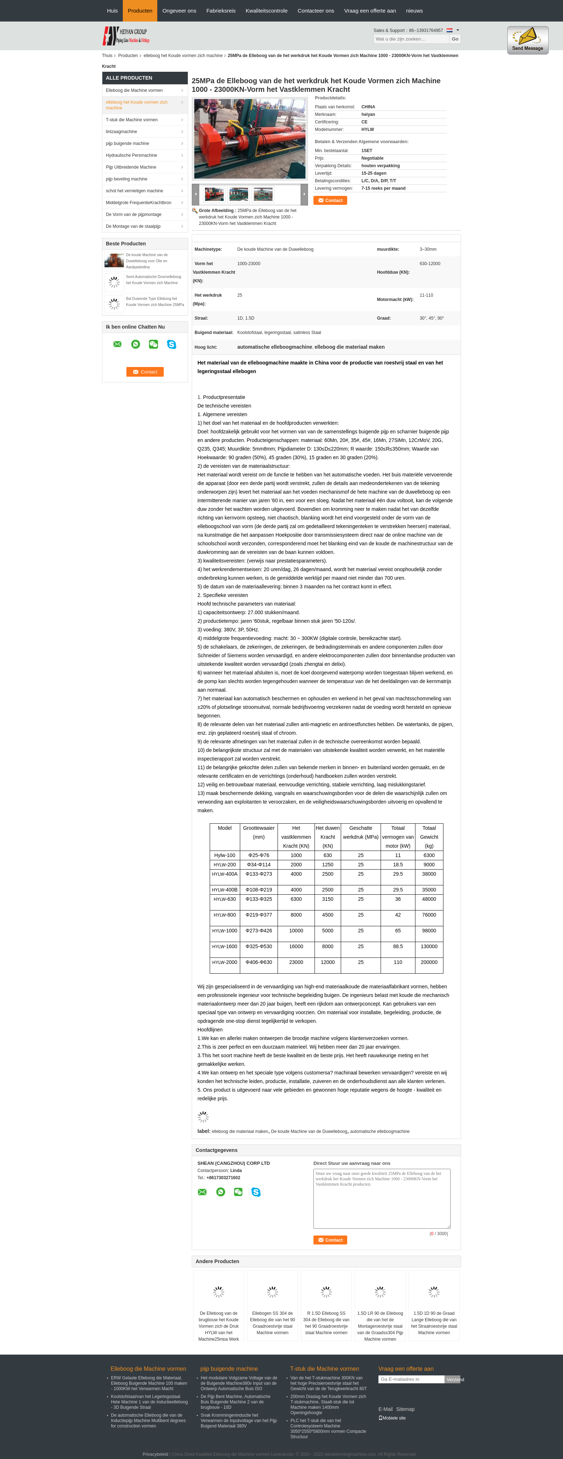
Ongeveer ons (179, 11)
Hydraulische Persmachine (131, 155)
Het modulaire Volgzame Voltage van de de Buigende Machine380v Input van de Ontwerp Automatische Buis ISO (239, 1383)
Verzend (453, 1379)
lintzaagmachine (121, 131)
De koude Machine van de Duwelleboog (309, 1131)
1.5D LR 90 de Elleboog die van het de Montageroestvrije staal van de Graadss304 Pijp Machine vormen (380, 1326)
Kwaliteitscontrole (267, 11)
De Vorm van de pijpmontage (134, 214)
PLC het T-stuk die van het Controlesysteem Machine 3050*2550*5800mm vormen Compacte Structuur (328, 1428)
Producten (140, 11)
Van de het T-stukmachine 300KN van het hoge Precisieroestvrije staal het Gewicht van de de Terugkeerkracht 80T (328, 1383)
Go (455, 39)
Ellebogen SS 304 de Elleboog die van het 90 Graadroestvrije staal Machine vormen (272, 1323)
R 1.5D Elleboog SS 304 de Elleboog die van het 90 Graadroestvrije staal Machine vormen (326, 1323)
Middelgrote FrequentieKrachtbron (138, 202)
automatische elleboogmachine (380, 1131)
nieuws (414, 11)
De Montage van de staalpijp (133, 226)
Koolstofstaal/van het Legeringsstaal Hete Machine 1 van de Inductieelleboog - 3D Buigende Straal (149, 1402)
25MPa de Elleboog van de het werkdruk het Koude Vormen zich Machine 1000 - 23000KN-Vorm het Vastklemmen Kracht (248, 217)
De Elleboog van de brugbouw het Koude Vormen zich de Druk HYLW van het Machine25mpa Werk (218, 1326)
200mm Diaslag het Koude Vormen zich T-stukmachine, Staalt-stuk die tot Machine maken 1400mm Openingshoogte (328, 1404)
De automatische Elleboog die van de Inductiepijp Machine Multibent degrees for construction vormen (148, 1421)
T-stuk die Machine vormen (132, 119)
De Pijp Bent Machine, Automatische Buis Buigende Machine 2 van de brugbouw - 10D (235, 1402)
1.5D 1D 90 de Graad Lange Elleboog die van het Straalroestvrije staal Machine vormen (434, 1323)
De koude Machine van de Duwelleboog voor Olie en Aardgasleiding (147, 261)
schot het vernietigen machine (134, 190)
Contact (334, 200)
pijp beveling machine (126, 179)
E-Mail (385, 1409)
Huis (112, 11)
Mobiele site (392, 1418)
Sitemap (405, 1409)
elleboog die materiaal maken (240, 1131)
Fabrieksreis (221, 11)
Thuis (107, 55)
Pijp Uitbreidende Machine (131, 167)
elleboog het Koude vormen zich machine (183, 55)
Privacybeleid (155, 1454)
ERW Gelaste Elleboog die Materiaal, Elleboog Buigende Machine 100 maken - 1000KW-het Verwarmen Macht (149, 1383)
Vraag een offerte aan (370, 11)
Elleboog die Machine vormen (134, 90)
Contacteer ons (316, 11)
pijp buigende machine (127, 143)
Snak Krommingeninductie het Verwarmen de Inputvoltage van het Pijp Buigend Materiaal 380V (239, 1421)
